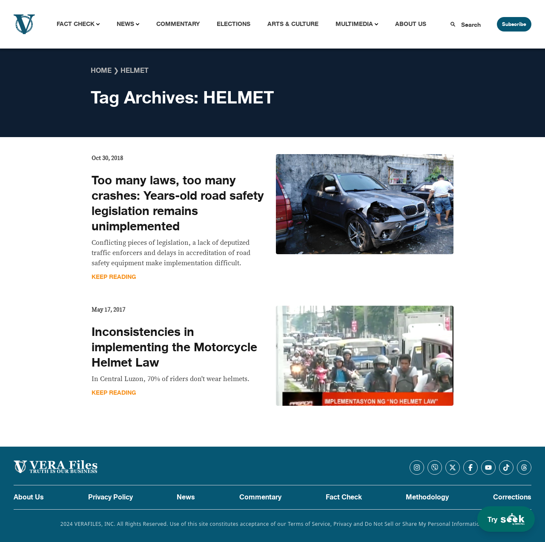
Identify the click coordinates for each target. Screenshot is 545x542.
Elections (233, 24)
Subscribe (514, 24)
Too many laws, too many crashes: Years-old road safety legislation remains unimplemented (178, 203)
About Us (410, 24)
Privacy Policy (110, 497)
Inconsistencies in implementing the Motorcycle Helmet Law (174, 347)
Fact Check (76, 24)
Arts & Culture (292, 24)
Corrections (512, 497)
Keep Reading (114, 277)
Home (101, 70)
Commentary (178, 24)
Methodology (427, 497)
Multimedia (354, 24)
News (125, 24)
